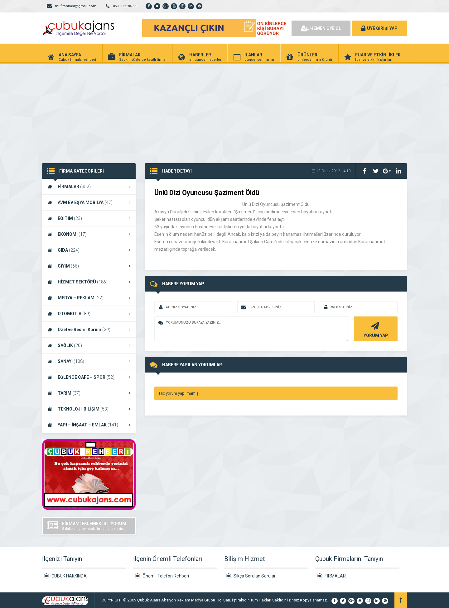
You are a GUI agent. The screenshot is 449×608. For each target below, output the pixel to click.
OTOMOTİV (89, 313)
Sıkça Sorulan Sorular (255, 575)
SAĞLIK (89, 345)
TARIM (89, 393)
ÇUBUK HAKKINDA (69, 575)
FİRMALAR (89, 186)
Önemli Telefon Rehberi (165, 575)
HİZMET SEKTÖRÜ (89, 282)
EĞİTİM (89, 218)
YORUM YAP (375, 329)
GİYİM (89, 266)
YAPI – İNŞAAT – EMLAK (89, 425)
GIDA (89, 250)
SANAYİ (89, 361)
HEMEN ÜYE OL (321, 28)
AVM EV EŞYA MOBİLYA (89, 202)
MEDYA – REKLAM (89, 298)
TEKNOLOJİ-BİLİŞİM (89, 409)
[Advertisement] (224, 110)
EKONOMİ (89, 234)
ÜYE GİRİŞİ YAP (379, 28)
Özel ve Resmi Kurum (89, 329)
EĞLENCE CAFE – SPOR (89, 377)
